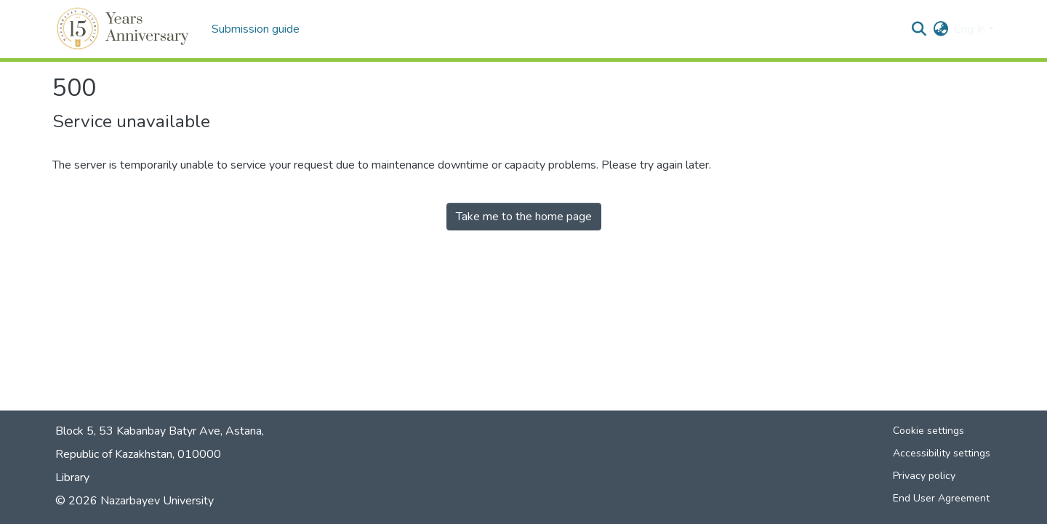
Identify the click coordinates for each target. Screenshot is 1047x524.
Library (72, 477)
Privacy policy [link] (924, 476)
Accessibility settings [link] (941, 453)
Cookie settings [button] (928, 431)
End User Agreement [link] (941, 498)
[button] (124, 29)
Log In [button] (971, 29)
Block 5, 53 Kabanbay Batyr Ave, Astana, (159, 431)
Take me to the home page (524, 217)
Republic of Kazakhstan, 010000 (138, 454)
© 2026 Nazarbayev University (134, 501)
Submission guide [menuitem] (256, 29)
